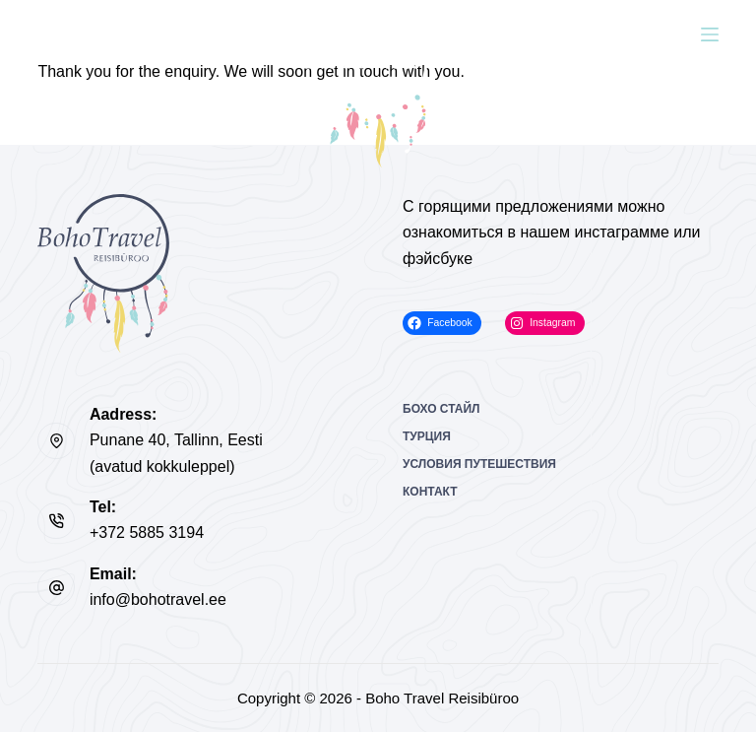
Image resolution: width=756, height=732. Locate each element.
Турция (427, 436)
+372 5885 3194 (147, 532)
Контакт (430, 492)
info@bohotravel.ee (158, 599)
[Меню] (710, 34)
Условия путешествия (479, 464)
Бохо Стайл (441, 409)
